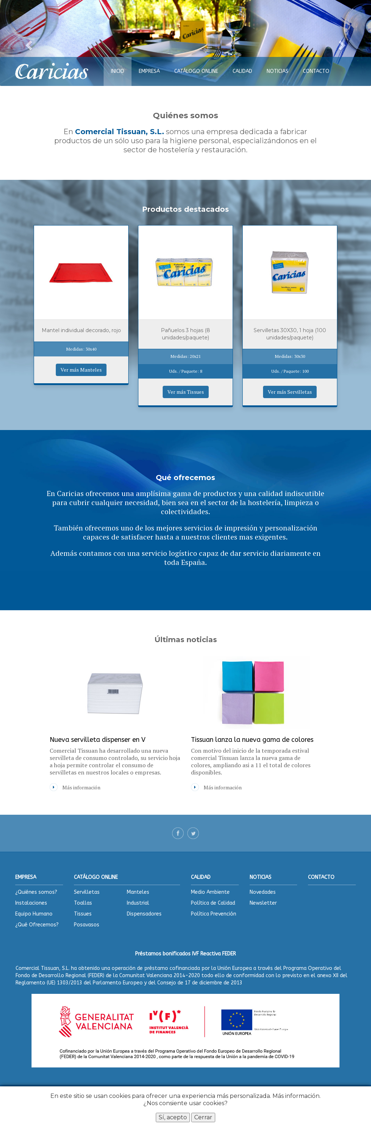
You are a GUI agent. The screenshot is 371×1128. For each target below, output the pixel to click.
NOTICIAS (277, 71)
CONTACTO (316, 71)
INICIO (117, 71)
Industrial (138, 903)
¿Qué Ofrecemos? (37, 925)
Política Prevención (213, 914)
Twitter (193, 833)
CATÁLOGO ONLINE (196, 71)
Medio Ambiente (210, 892)
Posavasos (86, 925)
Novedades (263, 892)
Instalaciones (31, 903)
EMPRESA (149, 71)
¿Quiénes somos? (36, 892)
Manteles (138, 892)
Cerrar (203, 1117)
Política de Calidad (213, 903)
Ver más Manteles (81, 369)
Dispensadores (144, 914)
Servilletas (87, 892)
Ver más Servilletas (290, 391)
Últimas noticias (185, 639)
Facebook (178, 833)
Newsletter (263, 903)
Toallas (83, 903)
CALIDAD (242, 71)
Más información (296, 1095)
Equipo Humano (34, 914)
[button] (28, 43)
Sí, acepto (173, 1117)
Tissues (83, 914)
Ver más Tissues (185, 391)
